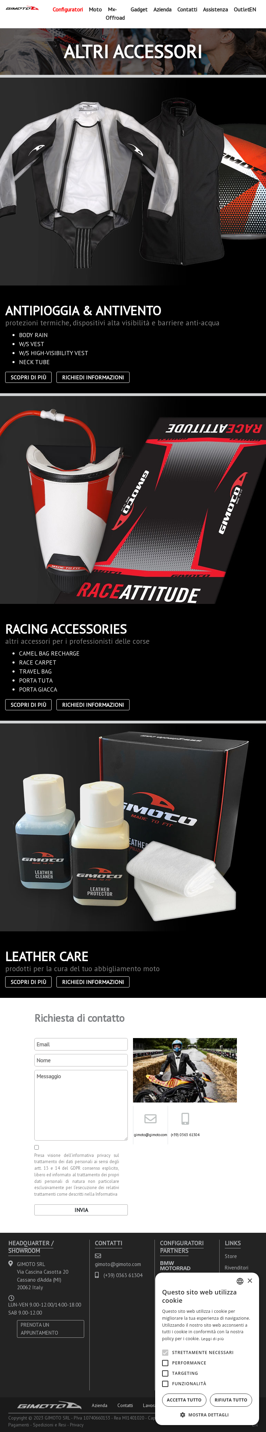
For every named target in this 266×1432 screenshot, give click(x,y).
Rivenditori (236, 1267)
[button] (207, 1414)
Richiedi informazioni (93, 377)
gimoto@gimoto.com (150, 1134)
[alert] (207, 1349)
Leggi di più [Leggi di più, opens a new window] (212, 1338)
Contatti (187, 9)
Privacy (76, 1425)
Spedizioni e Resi (49, 1425)
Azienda (162, 9)
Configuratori (68, 9)
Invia (81, 1209)
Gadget (139, 9)
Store (231, 1256)
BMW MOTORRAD (175, 1265)
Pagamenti (18, 1425)
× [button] (249, 1281)
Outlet (242, 9)
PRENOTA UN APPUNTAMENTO (39, 1328)
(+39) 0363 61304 (185, 1134)
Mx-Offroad (115, 13)
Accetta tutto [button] (184, 1400)
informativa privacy (91, 1155)
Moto (95, 9)
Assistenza (215, 9)
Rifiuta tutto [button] (231, 1400)
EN (252, 9)
